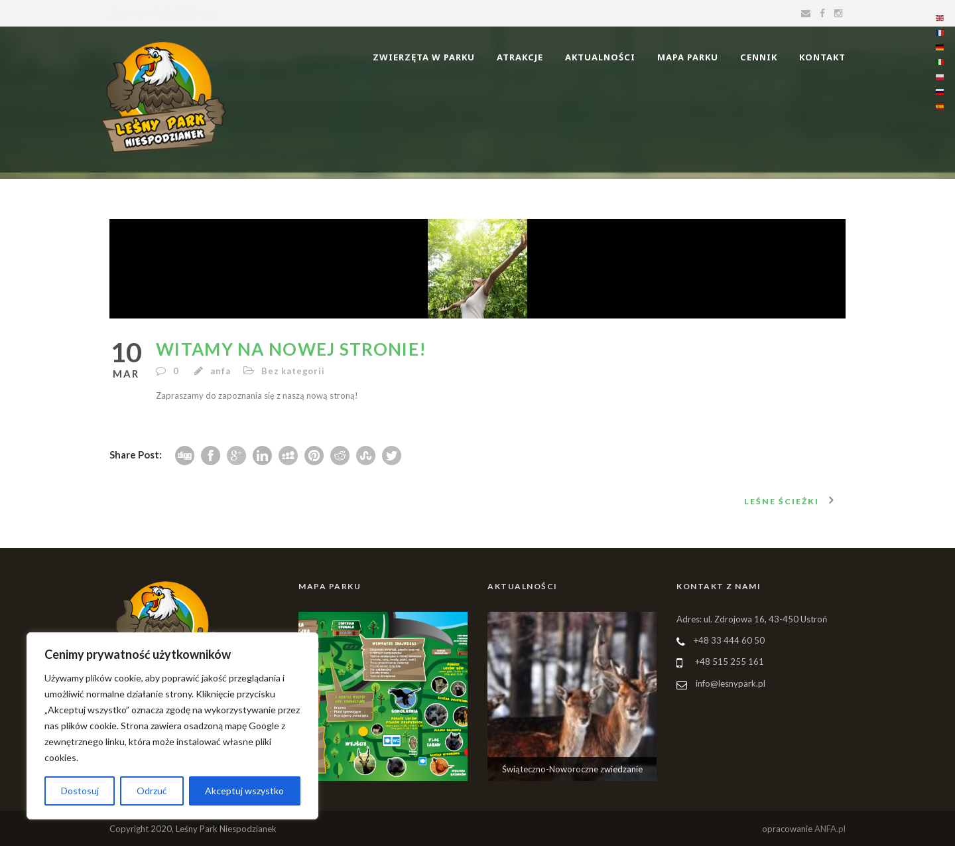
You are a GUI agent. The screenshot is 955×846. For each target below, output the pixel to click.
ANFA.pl (830, 828)
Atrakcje (520, 57)
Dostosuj (80, 790)
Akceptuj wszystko (244, 790)
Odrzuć (152, 790)
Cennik (758, 57)
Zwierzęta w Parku (424, 57)
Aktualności (600, 57)
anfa (220, 371)
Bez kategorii (292, 371)
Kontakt (822, 57)
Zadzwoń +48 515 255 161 (162, 13)
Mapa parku (687, 57)
